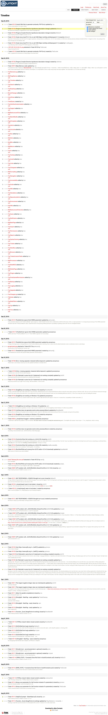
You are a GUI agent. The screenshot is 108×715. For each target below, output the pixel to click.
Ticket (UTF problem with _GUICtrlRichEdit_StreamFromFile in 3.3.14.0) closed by (32, 468)
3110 (41, 486)
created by (14, 101)
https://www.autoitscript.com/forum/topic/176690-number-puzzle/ (62, 589)
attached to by (25, 47)
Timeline (75, 9)
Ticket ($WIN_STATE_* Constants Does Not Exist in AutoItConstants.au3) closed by (34, 657)
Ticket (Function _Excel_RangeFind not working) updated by (33, 701)
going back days (92, 22)
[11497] (20, 613)
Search (103, 9)
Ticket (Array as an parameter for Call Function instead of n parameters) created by (35, 686)
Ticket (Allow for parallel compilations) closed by (23, 593)
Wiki (68, 9)
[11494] (20, 659)
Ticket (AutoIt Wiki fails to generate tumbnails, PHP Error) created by (31, 51)
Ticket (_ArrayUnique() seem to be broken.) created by (27, 488)
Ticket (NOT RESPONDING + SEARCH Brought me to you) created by (31, 498)
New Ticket (95, 9)
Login (81, 7)
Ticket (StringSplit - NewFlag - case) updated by (25, 597)
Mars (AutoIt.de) (27, 67)
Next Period (102, 12)
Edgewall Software (18, 713)
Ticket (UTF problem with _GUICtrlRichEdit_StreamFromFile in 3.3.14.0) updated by (34, 509)
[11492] (20, 698)
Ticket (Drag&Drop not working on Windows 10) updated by (28, 396)
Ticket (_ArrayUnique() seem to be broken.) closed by (25, 484)
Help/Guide (96, 7)
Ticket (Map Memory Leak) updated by (20, 66)
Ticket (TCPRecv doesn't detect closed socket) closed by (28, 622)
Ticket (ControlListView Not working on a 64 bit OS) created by (31, 445)
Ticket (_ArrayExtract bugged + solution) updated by (26, 419)
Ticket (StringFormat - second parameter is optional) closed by (27, 649)
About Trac (104, 7)
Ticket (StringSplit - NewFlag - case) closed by (22, 603)
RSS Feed (55, 710)
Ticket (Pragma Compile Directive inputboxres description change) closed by (32, 33)
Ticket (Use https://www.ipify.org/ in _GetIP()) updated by (27, 547)
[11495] (20, 651)
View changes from (95, 20)
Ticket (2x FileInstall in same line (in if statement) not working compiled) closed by (34, 554)
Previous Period (93, 12)
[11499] (20, 469)
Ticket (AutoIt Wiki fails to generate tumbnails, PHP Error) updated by (29, 24)
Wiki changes (91, 31)
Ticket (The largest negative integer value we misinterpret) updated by (30, 583)
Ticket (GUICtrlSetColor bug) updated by (21, 630)
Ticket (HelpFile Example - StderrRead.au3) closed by (24, 697)
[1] (45, 67)
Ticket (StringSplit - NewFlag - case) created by (25, 639)
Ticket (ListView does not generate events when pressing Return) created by (33, 429)
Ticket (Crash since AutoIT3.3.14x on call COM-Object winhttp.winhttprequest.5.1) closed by (37, 37)
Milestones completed (93, 27)
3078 (51, 486)
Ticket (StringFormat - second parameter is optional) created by (28, 653)
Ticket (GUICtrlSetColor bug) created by (22, 634)
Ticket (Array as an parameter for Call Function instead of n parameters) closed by (34, 682)
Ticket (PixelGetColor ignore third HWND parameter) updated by (29, 320)
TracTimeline (82, 705)
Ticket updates (91, 30)
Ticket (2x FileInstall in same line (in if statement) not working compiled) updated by (34, 375)
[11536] (20, 34)
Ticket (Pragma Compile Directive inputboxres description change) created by (32, 62)
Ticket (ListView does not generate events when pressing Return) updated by (33, 410)
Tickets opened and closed (94, 28)
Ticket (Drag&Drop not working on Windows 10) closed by (28, 390)
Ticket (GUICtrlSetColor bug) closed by (21, 626)
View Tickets (84, 9)
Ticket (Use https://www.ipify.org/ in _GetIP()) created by (27, 551)
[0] (85, 67)
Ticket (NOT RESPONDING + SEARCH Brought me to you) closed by (30, 478)
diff (9, 73)
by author (94, 24)
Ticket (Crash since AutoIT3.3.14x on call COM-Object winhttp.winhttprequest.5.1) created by (38, 43)
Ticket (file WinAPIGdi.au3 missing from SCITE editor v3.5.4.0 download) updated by (36, 449)
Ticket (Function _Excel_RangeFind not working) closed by (28, 611)
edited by (14, 72)
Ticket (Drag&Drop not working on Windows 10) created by (28, 414)
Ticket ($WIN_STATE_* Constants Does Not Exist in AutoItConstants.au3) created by (35, 668)
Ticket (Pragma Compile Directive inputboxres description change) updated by (33, 28)
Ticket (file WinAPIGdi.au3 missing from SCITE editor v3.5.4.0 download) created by (34, 464)
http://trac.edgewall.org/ (101, 713)
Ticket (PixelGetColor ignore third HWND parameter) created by (29, 350)
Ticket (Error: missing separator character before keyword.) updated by (31, 361)
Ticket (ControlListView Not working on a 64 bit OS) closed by (27, 439)
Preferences (88, 7)
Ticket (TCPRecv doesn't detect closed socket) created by (28, 678)
